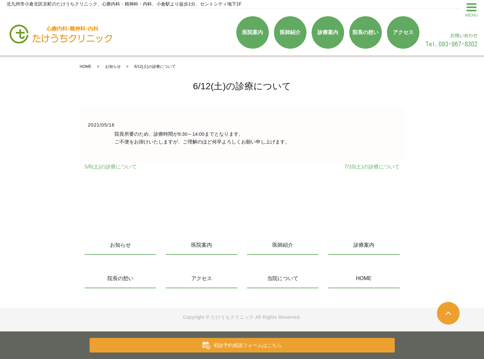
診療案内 (327, 32)
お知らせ (113, 66)
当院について (282, 278)
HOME (86, 66)
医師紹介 (290, 32)
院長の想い (366, 32)
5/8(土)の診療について (111, 166)
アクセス (403, 32)
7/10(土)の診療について (372, 166)
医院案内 (252, 32)
